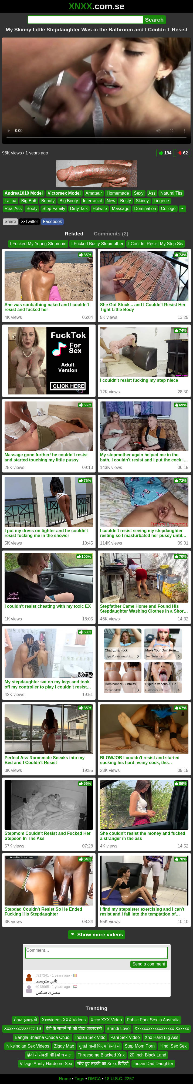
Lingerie (161, 200)
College (168, 208)
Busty (125, 200)
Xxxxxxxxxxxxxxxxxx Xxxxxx (161, 1028)
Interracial (92, 200)
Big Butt (28, 200)
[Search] (85, 19)
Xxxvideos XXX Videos (64, 1020)
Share (10, 221)
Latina (10, 200)
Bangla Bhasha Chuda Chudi (42, 1037)
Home (65, 1078)
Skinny (142, 200)
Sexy (139, 193)
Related (74, 234)
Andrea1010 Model (24, 193)
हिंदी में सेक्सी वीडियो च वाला (50, 1054)
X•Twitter (29, 221)
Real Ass (13, 208)
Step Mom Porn (140, 1046)
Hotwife (100, 208)
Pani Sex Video (125, 1037)
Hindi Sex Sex (173, 1046)
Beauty (48, 200)
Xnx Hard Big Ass (161, 1037)
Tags (79, 1078)
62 (182, 153)
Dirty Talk (79, 208)
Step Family (53, 208)
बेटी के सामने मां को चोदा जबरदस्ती (74, 1028)
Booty (32, 208)
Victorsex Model (64, 193)
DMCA (94, 1078)
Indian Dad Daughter (153, 1063)
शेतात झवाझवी (25, 1020)
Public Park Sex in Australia (153, 1020)
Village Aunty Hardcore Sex (46, 1063)
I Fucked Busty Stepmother (97, 243)
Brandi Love (118, 1028)
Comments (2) (111, 234)
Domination (145, 208)
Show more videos (96, 934)
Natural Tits (171, 193)
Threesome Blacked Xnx (100, 1054)
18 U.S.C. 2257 (119, 1078)
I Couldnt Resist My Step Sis (155, 243)
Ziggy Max (64, 1046)
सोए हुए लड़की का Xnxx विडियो (103, 1063)
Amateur (94, 193)
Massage (120, 208)
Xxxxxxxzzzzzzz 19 (22, 1028)
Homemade (118, 193)
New (111, 200)
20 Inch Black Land (148, 1054)
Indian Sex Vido (90, 1037)
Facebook (52, 221)
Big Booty (68, 200)
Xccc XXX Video (106, 1020)
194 (165, 153)
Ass (152, 193)
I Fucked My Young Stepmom (38, 243)
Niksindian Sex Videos (27, 1046)
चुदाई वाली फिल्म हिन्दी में (99, 1046)
